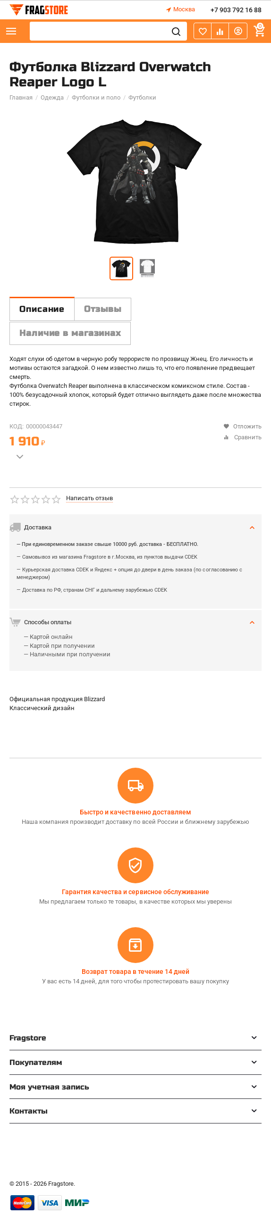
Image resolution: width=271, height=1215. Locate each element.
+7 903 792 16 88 (236, 10)
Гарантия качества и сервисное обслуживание (135, 892)
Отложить (242, 426)
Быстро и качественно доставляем (135, 812)
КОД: (16, 426)
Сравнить (242, 437)
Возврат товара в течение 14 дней (135, 971)
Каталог (11, 31)
